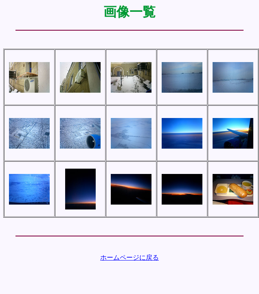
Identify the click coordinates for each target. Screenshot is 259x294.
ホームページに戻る (129, 257)
